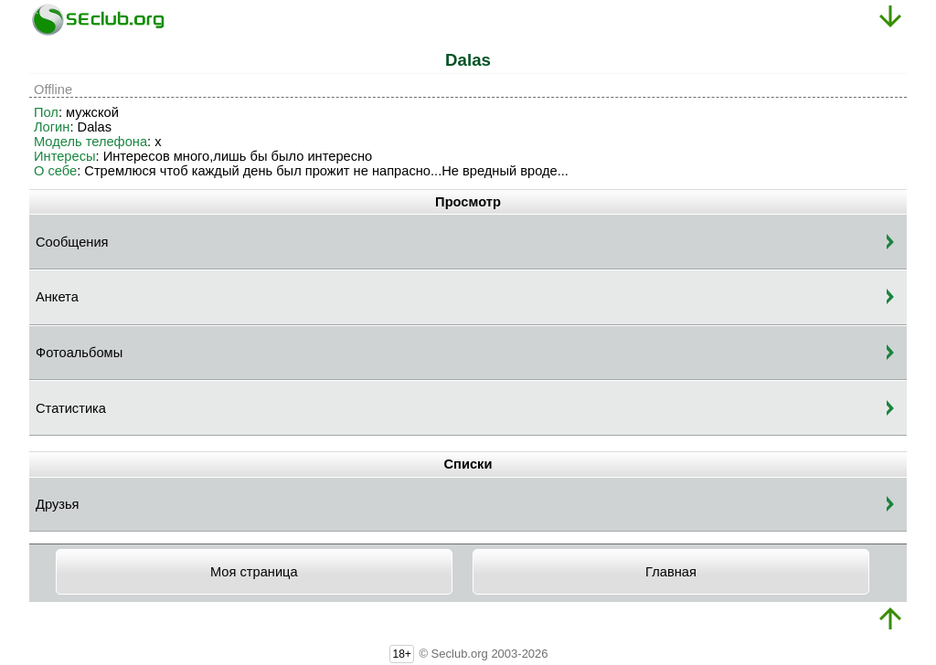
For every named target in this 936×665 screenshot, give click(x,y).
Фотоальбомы (79, 352)
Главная (671, 572)
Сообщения (72, 242)
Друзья (58, 504)
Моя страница (254, 572)
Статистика (71, 408)
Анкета (57, 297)
